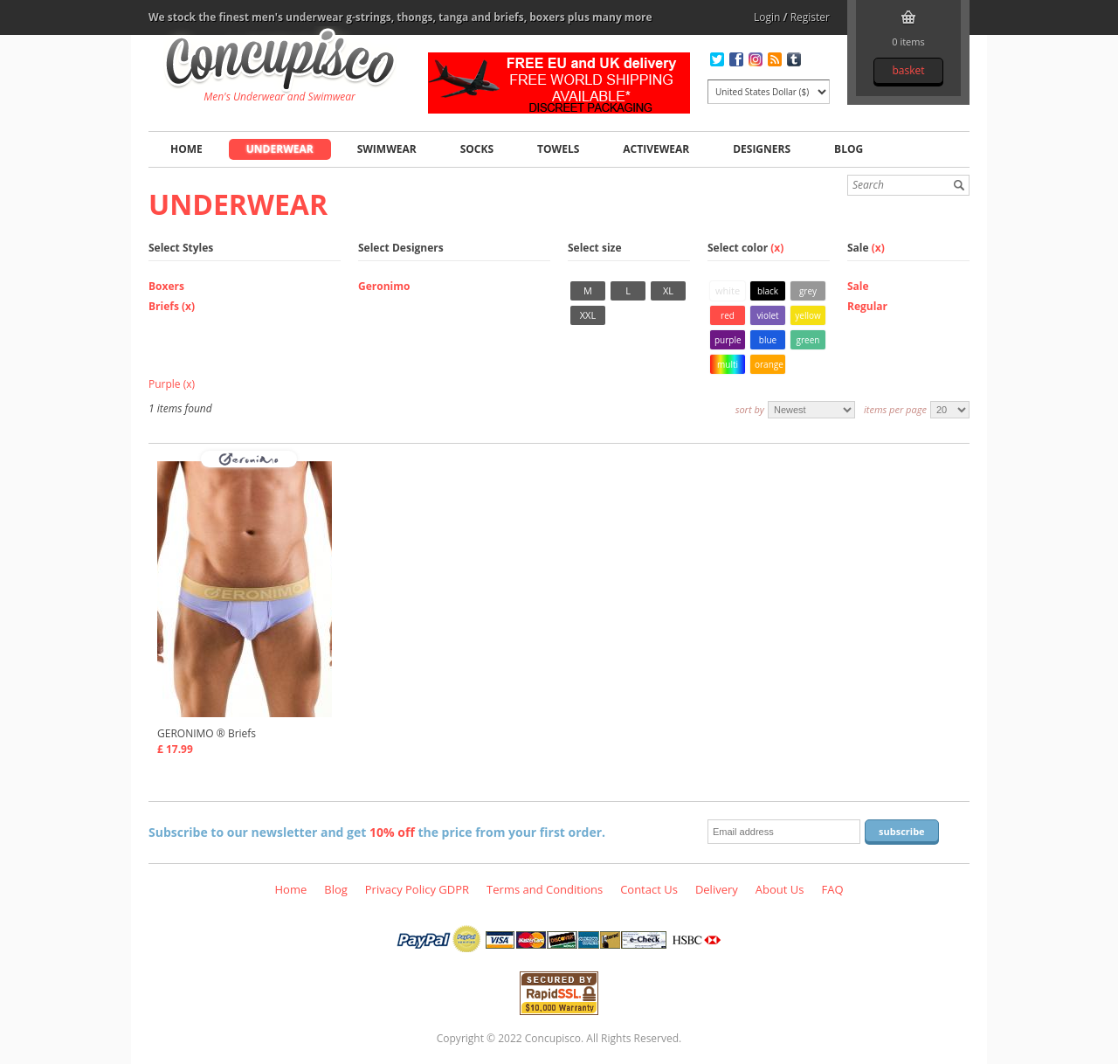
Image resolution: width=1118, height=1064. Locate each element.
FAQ (832, 889)
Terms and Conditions (545, 889)
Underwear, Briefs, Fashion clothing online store (280, 62)
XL (668, 290)
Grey (808, 291)
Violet (767, 315)
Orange (769, 364)
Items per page (895, 409)
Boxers (166, 286)
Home (186, 149)
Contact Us (649, 889)
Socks (476, 149)
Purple (728, 340)
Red (728, 315)
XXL (588, 314)
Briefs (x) (171, 306)
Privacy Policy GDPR (417, 889)
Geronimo (384, 286)
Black (767, 291)
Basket (908, 70)
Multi (727, 364)
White (727, 290)
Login (767, 17)
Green (808, 340)
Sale (858, 286)
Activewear (656, 149)
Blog (848, 149)
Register (810, 17)
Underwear (280, 149)
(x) (776, 247)
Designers (761, 149)
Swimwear (387, 149)
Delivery (716, 889)
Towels (558, 149)
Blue (767, 340)
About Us (780, 889)
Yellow (807, 315)
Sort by (749, 409)
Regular (867, 306)
